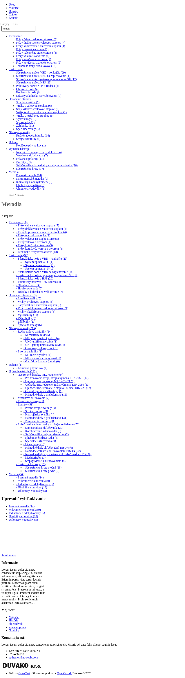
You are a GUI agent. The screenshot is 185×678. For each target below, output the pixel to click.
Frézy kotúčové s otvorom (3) (33, 59)
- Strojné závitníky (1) (29, 351)
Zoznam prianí (17, 627)
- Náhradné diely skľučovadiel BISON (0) (48, 447)
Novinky (14, 630)
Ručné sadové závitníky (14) (33, 135)
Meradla (14, 172)
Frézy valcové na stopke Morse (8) (36, 52)
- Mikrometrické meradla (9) (33, 480)
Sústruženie (16, 69)
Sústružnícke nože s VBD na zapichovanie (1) (43, 75)
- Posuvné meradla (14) (30, 477)
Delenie (13, 142)
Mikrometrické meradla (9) (32, 178)
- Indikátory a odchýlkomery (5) (35, 484)
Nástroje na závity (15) (22, 328)
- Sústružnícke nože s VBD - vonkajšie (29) (41, 258)
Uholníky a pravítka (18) (30, 185)
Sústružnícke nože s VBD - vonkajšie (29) (41, 72)
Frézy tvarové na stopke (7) (32, 49)
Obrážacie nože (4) (27, 89)
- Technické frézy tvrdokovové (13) (37, 252)
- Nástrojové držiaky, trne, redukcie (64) (39, 374)
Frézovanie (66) (18, 222)
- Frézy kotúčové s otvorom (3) (34, 245)
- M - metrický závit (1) (37, 354)
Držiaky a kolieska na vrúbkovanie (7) (38, 95)
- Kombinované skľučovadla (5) (42, 431)
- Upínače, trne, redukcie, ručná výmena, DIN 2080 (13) (56, 384)
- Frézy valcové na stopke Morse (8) (37, 238)
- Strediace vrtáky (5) (28, 298)
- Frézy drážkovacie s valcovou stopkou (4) (41, 228)
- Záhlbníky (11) (25, 321)
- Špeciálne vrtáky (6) (29, 324)
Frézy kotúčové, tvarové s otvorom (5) (38, 62)
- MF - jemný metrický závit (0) (42, 358)
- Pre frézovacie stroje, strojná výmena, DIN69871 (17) (55, 378)
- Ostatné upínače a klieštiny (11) (42, 391)
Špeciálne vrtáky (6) (28, 128)
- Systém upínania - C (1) (38, 261)
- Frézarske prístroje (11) (30, 401)
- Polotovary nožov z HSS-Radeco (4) (38, 281)
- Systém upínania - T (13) (39, 265)
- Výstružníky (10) (27, 315)
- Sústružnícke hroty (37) (31, 464)
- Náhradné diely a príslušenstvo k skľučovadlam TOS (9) (57, 454)
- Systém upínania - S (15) (38, 268)
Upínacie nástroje (19, 148)
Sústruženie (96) (18, 255)
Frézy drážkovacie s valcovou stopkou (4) (40, 42)
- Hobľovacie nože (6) (29, 288)
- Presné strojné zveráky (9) (39, 407)
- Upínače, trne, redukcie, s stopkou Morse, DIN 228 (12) (57, 387)
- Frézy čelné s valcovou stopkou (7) (37, 225)
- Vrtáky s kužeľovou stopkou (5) (35, 311)
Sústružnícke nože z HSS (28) (33, 82)
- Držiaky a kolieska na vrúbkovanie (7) (39, 291)
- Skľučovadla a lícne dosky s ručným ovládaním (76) (47, 424)
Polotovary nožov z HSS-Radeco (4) (37, 85)
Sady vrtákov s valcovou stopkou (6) (37, 109)
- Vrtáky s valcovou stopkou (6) (34, 301)
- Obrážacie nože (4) (28, 285)
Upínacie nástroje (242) (23, 371)
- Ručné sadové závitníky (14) (34, 331)
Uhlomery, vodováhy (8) (30, 188)
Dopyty (13, 11)
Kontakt (13, 17)
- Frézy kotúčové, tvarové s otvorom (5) (39, 248)
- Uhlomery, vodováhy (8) (31, 490)
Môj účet (14, 7)
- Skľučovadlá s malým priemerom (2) (46, 434)
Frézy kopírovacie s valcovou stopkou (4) (40, 46)
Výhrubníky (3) (25, 122)
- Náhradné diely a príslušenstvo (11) (45, 394)
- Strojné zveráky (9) (35, 411)
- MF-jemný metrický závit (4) (41, 338)
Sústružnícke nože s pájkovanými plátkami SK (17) (46, 79)
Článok (13, 14)
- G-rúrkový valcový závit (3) (40, 348)
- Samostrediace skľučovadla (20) (43, 427)
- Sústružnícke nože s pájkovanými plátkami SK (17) (47, 275)
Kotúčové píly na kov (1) (31, 145)
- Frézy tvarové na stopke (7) (33, 235)
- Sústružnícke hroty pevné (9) (41, 470)
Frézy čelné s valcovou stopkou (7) (36, 39)
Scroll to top (8, 555)
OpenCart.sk (64, 673)
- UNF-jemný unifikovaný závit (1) (44, 344)
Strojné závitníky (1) (28, 138)
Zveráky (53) (24, 162)
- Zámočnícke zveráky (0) (38, 421)
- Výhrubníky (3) (26, 318)
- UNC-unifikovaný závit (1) (40, 341)
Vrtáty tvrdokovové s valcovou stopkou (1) (41, 112)
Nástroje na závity (19, 132)
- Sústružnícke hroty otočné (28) (42, 467)
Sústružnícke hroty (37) (30, 168)
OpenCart (24, 673)
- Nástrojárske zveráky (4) (38, 414)
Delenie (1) (15, 364)
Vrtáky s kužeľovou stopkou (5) (35, 115)
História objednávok (16, 622)
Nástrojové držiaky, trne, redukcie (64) (39, 152)
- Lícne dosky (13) (34, 444)
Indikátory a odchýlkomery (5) (34, 182)
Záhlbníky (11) (25, 125)
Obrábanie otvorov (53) (23, 295)
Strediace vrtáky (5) (27, 102)
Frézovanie (15, 36)
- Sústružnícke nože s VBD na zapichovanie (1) (44, 271)
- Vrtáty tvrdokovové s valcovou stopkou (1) (42, 308)
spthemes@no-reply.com (23, 657)
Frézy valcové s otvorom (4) (32, 55)
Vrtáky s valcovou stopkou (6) (34, 105)
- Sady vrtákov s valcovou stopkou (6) (38, 305)
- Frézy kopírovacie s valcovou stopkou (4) (41, 232)
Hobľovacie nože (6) (28, 92)
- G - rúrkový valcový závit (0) (41, 361)
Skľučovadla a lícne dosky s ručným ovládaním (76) (47, 165)
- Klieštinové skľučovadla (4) (40, 437)
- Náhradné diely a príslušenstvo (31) (45, 417)
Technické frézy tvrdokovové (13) (36, 65)
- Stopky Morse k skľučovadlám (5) (44, 460)
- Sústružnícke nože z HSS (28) (34, 278)
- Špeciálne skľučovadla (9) (39, 441)
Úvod (12, 4)
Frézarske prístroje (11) (30, 158)
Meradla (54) (16, 474)
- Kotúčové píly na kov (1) (31, 368)
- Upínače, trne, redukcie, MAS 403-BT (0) (48, 381)
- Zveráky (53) (24, 404)
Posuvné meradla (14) (29, 175)
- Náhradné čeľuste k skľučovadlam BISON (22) (52, 450)
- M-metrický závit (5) (36, 334)
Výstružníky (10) (26, 118)
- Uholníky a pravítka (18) (31, 487)
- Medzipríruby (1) (34, 457)
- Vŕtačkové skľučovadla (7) (32, 397)
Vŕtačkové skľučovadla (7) (32, 155)
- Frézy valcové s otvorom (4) (33, 242)
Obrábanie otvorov (20, 99)
